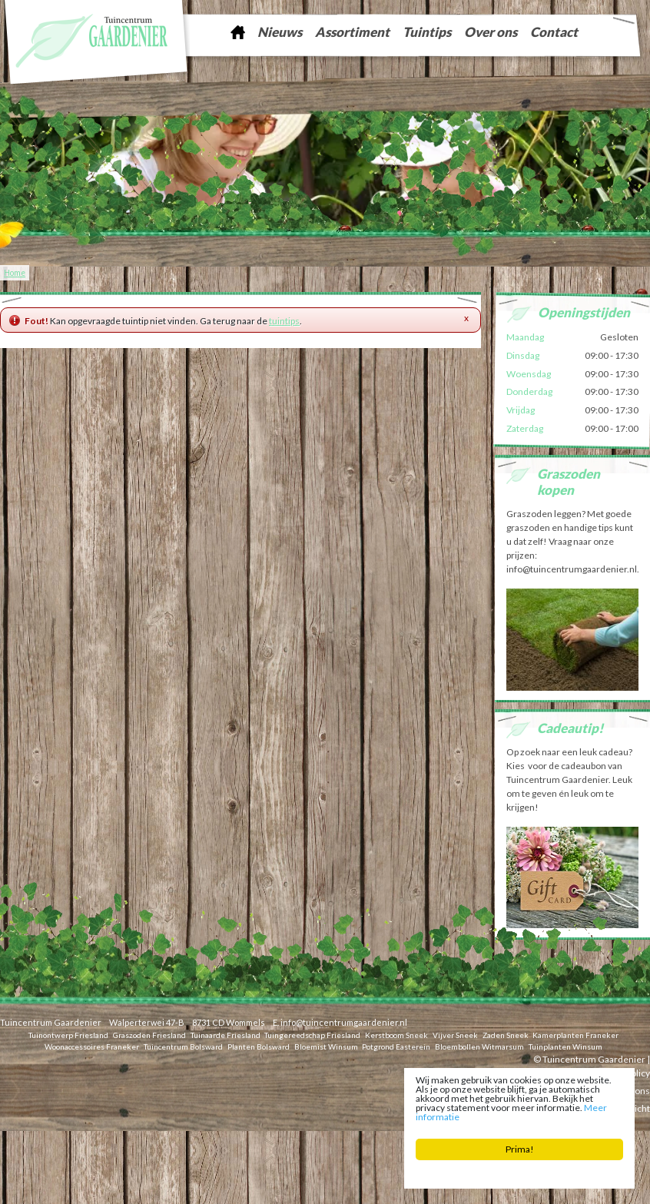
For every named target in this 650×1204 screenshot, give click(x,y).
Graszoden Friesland (149, 1035)
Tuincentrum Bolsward (183, 1046)
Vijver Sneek (455, 1035)
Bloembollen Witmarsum (479, 1046)
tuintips (284, 321)
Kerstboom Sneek (396, 1035)
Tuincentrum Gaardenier (50, 1022)
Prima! (520, 1149)
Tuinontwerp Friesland (68, 1035)
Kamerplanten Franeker (575, 1035)
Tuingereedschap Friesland (312, 1035)
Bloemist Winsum (326, 1046)
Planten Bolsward (258, 1046)
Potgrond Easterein (396, 1046)
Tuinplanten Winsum (565, 1046)
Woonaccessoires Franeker (92, 1046)
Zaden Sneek (506, 1035)
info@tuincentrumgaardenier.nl (343, 1022)
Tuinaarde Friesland (225, 1035)
